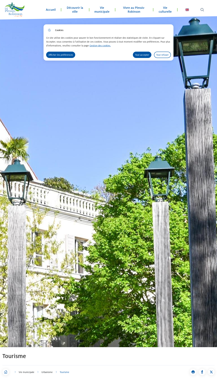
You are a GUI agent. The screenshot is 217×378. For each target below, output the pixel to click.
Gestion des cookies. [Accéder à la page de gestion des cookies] (100, 45)
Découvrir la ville (75, 9)
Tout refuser (162, 54)
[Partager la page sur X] (211, 372)
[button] (193, 372)
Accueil (51, 10)
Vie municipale (101, 9)
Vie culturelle (165, 9)
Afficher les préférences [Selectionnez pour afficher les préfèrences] (60, 54)
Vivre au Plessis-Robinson (134, 9)
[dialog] (108, 42)
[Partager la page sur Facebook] (202, 372)
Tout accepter (142, 54)
